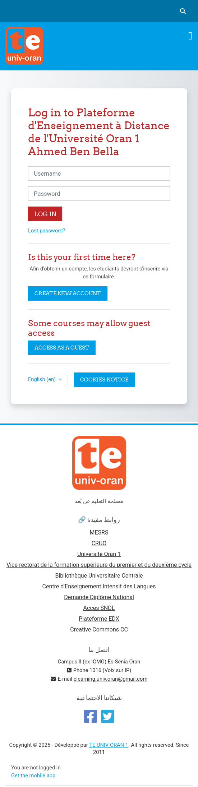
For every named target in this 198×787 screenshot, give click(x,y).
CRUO (99, 543)
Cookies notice (104, 379)
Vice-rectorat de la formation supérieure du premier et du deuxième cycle (99, 564)
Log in (45, 214)
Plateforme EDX (99, 618)
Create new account (67, 293)
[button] (183, 11)
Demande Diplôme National (99, 597)
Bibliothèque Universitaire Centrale (99, 575)
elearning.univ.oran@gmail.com (110, 679)
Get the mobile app (33, 775)
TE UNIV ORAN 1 (108, 745)
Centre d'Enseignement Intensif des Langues (99, 586)
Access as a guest (61, 347)
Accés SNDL (99, 608)
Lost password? (46, 230)
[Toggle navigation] (190, 36)
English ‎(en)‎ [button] (42, 379)
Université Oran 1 (99, 554)
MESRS (99, 532)
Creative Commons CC (99, 629)
